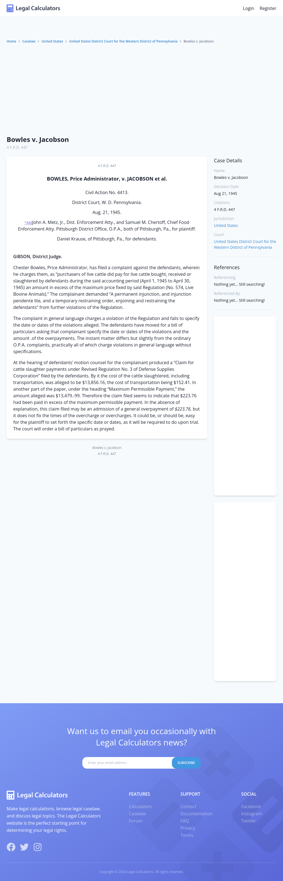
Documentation (196, 814)
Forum (135, 821)
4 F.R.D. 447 (17, 147)
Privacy (187, 828)
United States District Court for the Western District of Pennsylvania (123, 41)
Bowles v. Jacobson (38, 139)
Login (248, 8)
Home (11, 41)
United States (52, 41)
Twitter (248, 821)
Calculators (140, 806)
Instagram (251, 814)
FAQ (184, 821)
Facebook (251, 806)
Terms (186, 835)
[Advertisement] (141, 89)
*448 (28, 222)
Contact (188, 806)
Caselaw (28, 41)
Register (268, 8)
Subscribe (186, 762)
